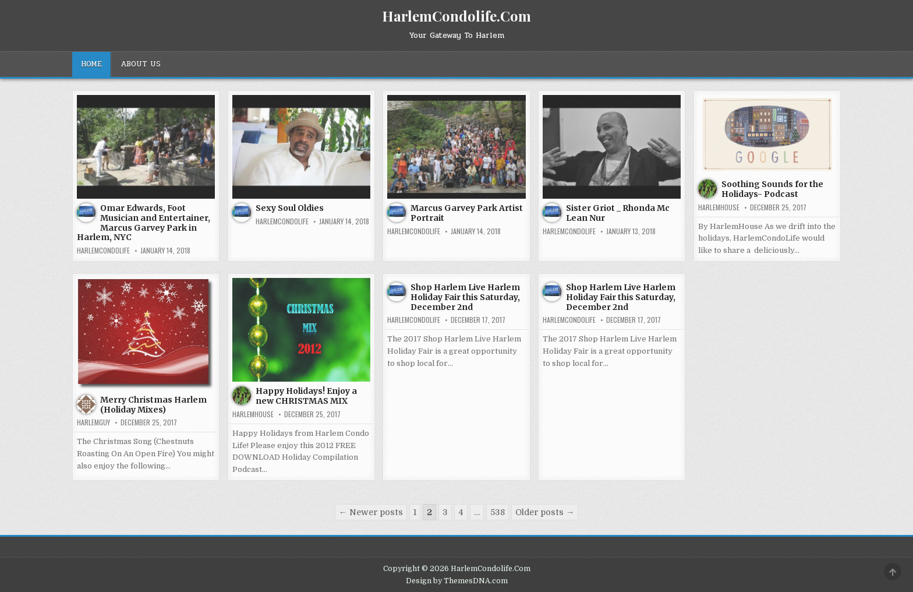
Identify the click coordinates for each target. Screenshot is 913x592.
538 (497, 512)
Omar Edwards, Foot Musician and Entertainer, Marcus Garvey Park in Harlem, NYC (143, 222)
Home (91, 64)
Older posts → (544, 512)
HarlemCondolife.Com (456, 15)
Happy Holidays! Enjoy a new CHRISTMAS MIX (306, 396)
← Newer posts (371, 512)
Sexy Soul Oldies (290, 208)
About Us (141, 64)
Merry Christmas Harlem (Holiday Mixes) (153, 404)
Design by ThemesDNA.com (457, 581)
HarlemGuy (93, 422)
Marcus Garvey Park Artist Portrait (467, 213)
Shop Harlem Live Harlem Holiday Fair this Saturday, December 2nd (465, 297)
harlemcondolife (103, 250)
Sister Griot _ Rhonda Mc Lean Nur (618, 213)
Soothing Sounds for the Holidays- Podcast (772, 189)
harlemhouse (718, 207)
